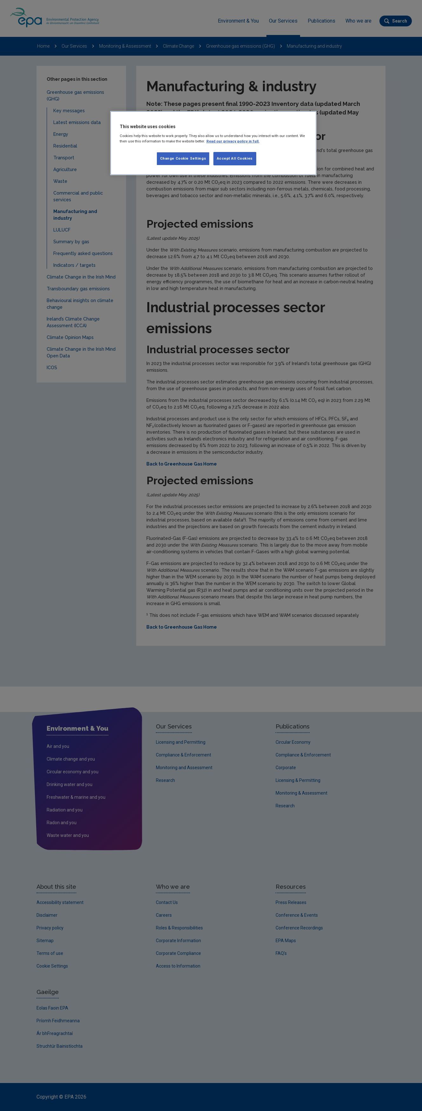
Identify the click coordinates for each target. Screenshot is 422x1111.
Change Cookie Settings (183, 158)
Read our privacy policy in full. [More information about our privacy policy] (232, 141)
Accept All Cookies (235, 158)
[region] (213, 143)
